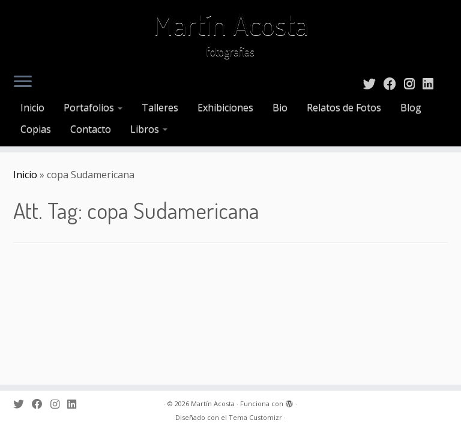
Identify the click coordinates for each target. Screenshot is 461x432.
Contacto (90, 129)
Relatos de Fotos (344, 107)
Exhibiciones (225, 107)
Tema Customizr (255, 417)
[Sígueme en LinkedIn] (432, 83)
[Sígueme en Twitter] (373, 83)
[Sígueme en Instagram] (413, 83)
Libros (148, 129)
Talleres (160, 107)
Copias (35, 129)
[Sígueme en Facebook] (394, 83)
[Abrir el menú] (23, 82)
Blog (410, 107)
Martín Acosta (231, 24)
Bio (280, 107)
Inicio (32, 107)
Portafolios (93, 107)
